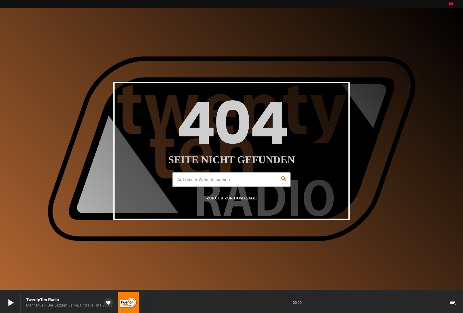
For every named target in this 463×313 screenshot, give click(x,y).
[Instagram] (451, 4)
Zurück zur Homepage (232, 198)
